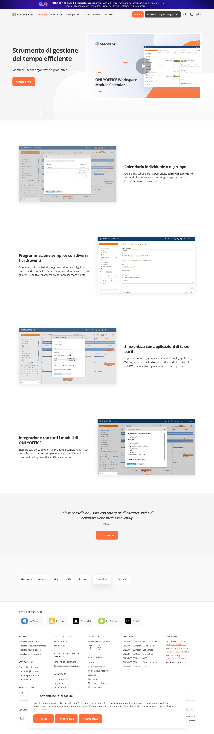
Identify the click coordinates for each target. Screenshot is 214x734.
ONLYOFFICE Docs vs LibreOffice (138, 653)
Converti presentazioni (29, 675)
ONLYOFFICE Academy (98, 670)
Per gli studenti (60, 641)
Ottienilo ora (23, 81)
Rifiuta (43, 718)
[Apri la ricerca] (185, 14)
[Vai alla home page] (22, 14)
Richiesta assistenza (97, 683)
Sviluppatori (72, 14)
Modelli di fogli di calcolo (30, 649)
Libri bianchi (93, 679)
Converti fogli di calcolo (29, 671)
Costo (86, 14)
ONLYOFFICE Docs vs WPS (135, 658)
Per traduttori (59, 683)
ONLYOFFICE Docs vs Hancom (137, 666)
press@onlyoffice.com (176, 658)
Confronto (129, 636)
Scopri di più (40, 709)
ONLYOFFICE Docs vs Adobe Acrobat (140, 662)
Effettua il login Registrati (163, 14)
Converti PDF (25, 679)
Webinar (92, 674)
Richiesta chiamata (176, 662)
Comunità (92, 662)
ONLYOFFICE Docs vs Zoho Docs (138, 649)
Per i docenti (59, 645)
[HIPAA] (90, 648)
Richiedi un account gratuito (66, 665)
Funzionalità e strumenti (64, 661)
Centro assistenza (96, 666)
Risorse (109, 14)
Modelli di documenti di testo (32, 645)
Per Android (111, 620)
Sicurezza (93, 636)
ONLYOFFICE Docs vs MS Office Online (141, 641)
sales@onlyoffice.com (176, 644)
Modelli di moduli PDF (29, 641)
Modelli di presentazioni (30, 653)
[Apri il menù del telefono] (191, 14)
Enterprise (56, 14)
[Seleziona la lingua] (199, 14)
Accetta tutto (90, 718)
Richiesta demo (95, 687)
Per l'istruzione (62, 636)
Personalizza (66, 718)
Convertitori (26, 661)
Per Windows (35, 620)
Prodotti (42, 14)
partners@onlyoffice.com (177, 651)
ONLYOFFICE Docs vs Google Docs (139, 645)
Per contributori (60, 679)
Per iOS (136, 620)
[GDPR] (98, 648)
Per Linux (60, 620)
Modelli (23, 636)
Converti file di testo (28, 667)
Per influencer (60, 687)
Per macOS (86, 620)
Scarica (138, 14)
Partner (97, 14)
